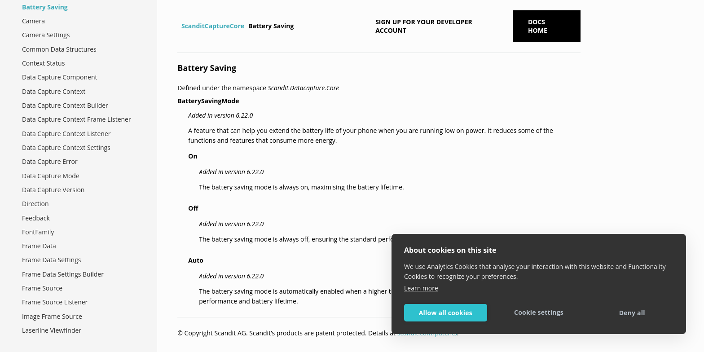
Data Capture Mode (50, 176)
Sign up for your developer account (423, 26)
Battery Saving (45, 7)
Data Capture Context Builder (65, 105)
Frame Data (39, 246)
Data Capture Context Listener (66, 133)
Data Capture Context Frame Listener (76, 119)
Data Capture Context (53, 91)
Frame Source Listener (55, 302)
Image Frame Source (52, 316)
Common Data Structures (59, 49)
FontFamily (38, 232)
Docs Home (537, 26)
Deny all (632, 312)
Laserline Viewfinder (51, 330)
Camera (33, 21)
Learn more (421, 288)
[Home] (178, 26)
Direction (35, 203)
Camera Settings (46, 35)
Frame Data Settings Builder (63, 274)
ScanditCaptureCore (212, 26)
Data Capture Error (50, 161)
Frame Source (42, 288)
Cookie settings (538, 312)
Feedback (36, 218)
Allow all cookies (445, 312)
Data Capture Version (53, 189)
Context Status (43, 63)
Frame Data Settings (51, 259)
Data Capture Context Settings (66, 147)
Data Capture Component (59, 77)
